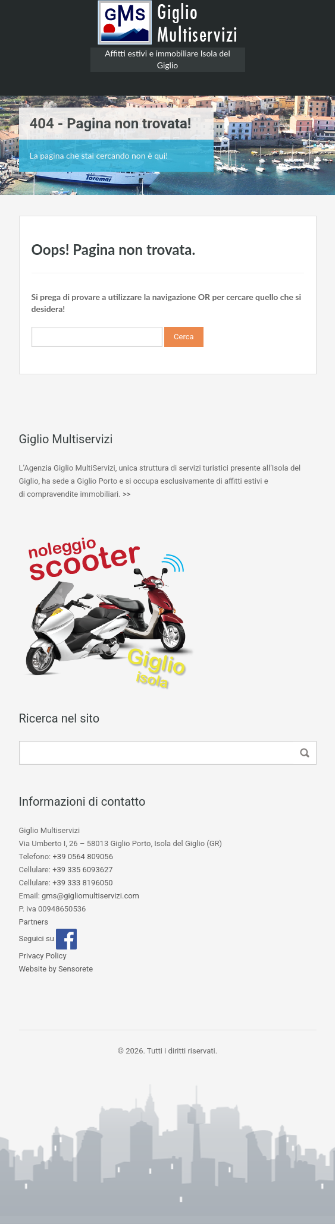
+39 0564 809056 (82, 856)
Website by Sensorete (56, 968)
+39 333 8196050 (82, 882)
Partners (33, 921)
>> (127, 494)
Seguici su (48, 938)
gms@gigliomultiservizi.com (90, 895)
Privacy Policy (43, 955)
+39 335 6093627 (82, 869)
